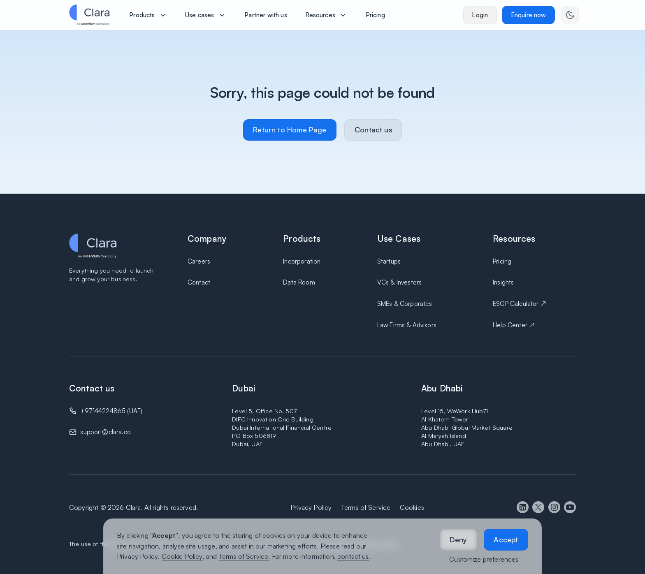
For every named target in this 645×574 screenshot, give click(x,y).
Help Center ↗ (513, 325)
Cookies (412, 507)
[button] (458, 540)
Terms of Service (244, 556)
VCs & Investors (399, 282)
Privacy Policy (137, 556)
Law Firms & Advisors (406, 325)
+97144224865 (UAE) (111, 411)
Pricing (502, 261)
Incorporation (301, 261)
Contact (199, 282)
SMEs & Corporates (404, 304)
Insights (503, 282)
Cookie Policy (182, 556)
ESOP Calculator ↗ (519, 304)
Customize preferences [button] (483, 559)
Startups (389, 261)
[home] (89, 15)
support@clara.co (105, 432)
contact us (353, 556)
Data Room (299, 282)
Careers (199, 261)
